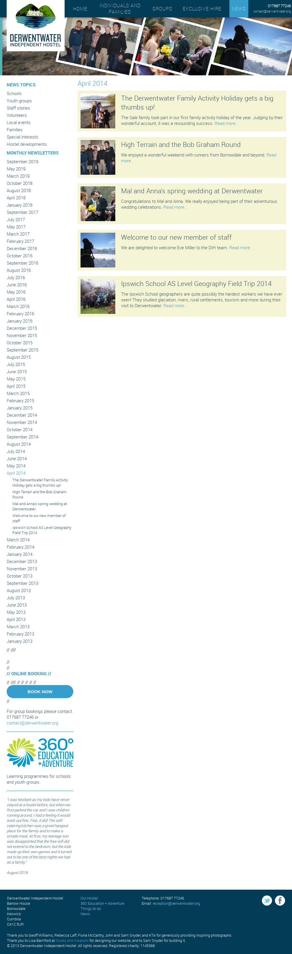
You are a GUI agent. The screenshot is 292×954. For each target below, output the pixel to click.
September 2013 (22, 583)
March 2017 (18, 234)
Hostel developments (27, 144)
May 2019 (16, 169)
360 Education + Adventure (102, 903)
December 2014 (22, 415)
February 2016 (20, 313)
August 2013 (19, 590)
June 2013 (17, 605)
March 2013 (18, 626)
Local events (19, 122)
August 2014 (19, 444)
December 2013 (22, 561)
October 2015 (19, 342)
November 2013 (22, 568)
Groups (162, 9)
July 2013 (16, 597)
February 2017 (20, 241)
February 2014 (20, 547)
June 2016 (17, 284)
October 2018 (19, 183)
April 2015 (16, 386)
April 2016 (16, 299)
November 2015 (22, 335)
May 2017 (16, 227)
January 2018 (19, 205)
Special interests (22, 137)
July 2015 (16, 364)
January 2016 (19, 321)
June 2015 (17, 371)
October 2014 (19, 429)
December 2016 (22, 248)
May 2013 (16, 612)
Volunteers (17, 115)
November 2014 (22, 422)
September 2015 (22, 350)
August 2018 (19, 190)
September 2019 (22, 161)
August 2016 (19, 270)
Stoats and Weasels (72, 940)
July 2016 (16, 277)
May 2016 (16, 292)
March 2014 (18, 539)
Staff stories (18, 108)
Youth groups (19, 100)
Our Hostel (89, 898)
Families (15, 129)
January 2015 (19, 408)
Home (80, 9)
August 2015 (19, 357)
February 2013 (20, 634)
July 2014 (16, 451)
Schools (14, 93)
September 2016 (22, 263)
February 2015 (20, 400)
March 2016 (18, 306)
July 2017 (16, 219)
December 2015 (22, 328)
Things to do (91, 908)
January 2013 (19, 641)
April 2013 (16, 619)
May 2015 (16, 379)
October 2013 (19, 576)
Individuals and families (119, 8)
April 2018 (16, 198)
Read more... (227, 123)
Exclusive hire (202, 9)
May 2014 (16, 466)
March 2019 (18, 176)
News (239, 9)
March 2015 (18, 393)
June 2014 (17, 458)
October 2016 (19, 255)
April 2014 (16, 473)
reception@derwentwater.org (176, 903)
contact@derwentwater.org (272, 11)
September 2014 (22, 437)
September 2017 (22, 212)
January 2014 (19, 554)
